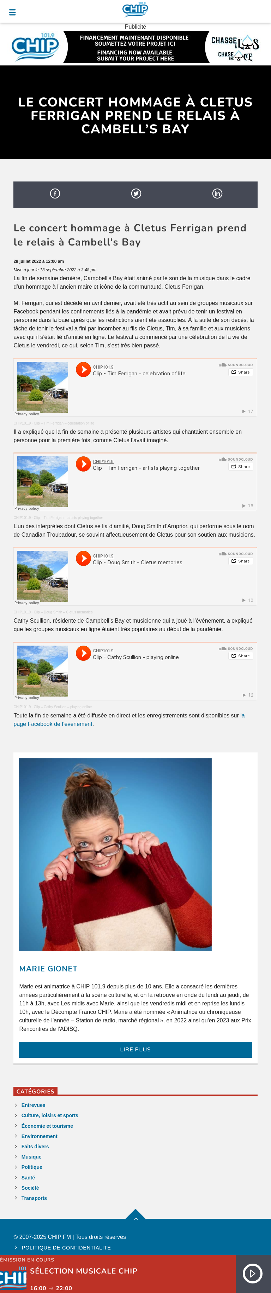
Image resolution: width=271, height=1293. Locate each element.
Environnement (40, 1136)
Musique (32, 1157)
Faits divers (35, 1146)
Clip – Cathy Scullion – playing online (63, 707)
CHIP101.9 (22, 423)
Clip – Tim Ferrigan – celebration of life (64, 423)
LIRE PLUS (135, 1050)
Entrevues (34, 1105)
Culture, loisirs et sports (50, 1115)
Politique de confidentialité (66, 1248)
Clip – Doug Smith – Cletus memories (63, 612)
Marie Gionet (48, 969)
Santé (28, 1178)
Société (30, 1188)
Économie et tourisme (47, 1126)
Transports (34, 1198)
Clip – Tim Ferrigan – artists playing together (68, 518)
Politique (32, 1167)
